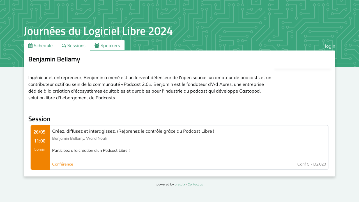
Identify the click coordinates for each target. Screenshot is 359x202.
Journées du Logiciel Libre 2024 (98, 30)
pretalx (180, 184)
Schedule (40, 45)
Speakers (107, 45)
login (330, 46)
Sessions (74, 45)
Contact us (195, 184)
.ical (320, 60)
